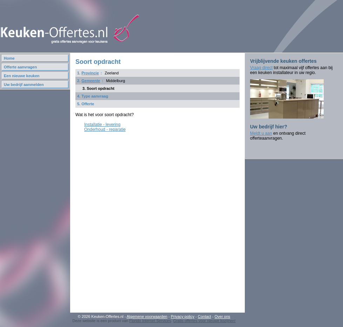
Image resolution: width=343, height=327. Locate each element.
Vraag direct (261, 67)
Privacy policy (182, 316)
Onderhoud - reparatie (105, 129)
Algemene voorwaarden (147, 316)
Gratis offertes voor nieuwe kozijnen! (204, 321)
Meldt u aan (261, 133)
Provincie (90, 73)
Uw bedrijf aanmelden (24, 84)
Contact (204, 316)
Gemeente (90, 81)
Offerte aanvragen (20, 67)
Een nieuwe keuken (21, 76)
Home (9, 58)
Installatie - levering (102, 124)
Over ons (222, 316)
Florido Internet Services (150, 321)
